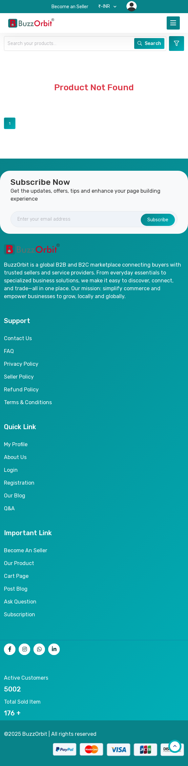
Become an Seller (70, 7)
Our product (19, 563)
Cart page (16, 576)
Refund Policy (21, 389)
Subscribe (157, 220)
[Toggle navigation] (173, 23)
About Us (15, 457)
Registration (19, 483)
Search (149, 43)
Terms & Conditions (28, 402)
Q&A (9, 508)
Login (11, 470)
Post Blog (16, 589)
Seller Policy (19, 377)
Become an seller (25, 550)
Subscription (19, 614)
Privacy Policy (21, 364)
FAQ (9, 351)
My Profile (16, 444)
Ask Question (20, 602)
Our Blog (14, 495)
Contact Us (18, 338)
